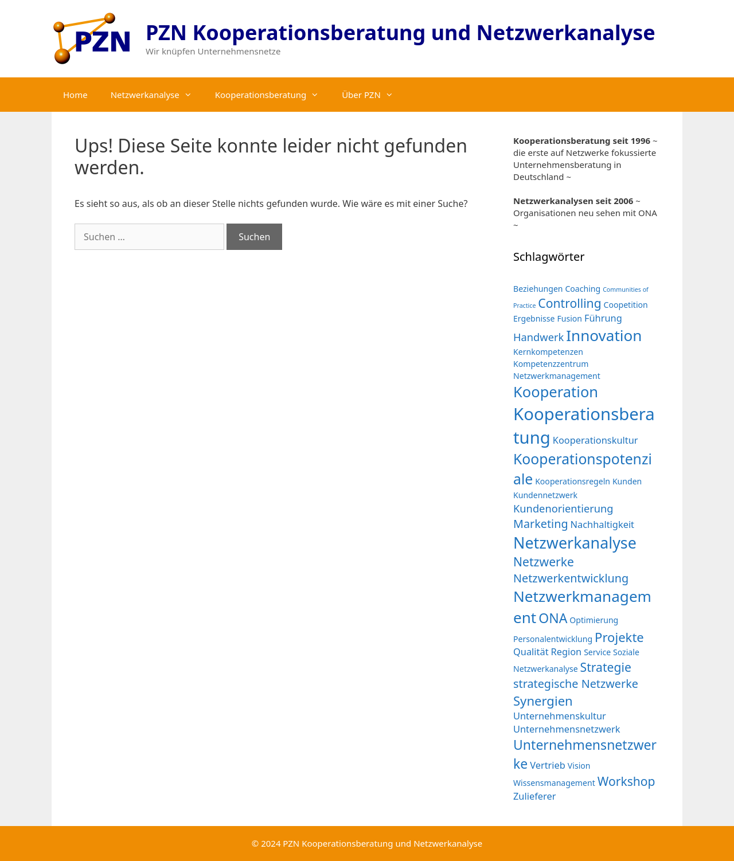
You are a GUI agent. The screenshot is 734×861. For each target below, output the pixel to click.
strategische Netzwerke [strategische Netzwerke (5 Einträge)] (575, 683)
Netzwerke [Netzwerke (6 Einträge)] (543, 561)
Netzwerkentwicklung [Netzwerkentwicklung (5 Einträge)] (570, 578)
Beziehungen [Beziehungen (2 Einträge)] (538, 288)
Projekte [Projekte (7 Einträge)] (619, 636)
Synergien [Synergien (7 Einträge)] (543, 700)
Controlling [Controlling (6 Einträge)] (569, 303)
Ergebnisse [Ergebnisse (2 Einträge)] (534, 318)
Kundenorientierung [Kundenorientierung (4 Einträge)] (563, 508)
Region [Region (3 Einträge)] (565, 651)
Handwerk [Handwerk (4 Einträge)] (538, 337)
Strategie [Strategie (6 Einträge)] (605, 667)
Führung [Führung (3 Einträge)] (603, 317)
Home (75, 94)
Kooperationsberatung (272, 94)
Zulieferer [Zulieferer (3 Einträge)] (534, 796)
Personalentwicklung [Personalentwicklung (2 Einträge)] (552, 638)
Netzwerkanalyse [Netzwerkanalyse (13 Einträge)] (575, 542)
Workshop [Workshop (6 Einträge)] (626, 781)
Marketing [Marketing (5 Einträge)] (540, 523)
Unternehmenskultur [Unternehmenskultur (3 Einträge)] (559, 715)
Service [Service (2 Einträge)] (597, 652)
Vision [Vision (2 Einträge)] (579, 765)
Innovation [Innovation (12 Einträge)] (604, 335)
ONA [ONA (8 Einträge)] (552, 618)
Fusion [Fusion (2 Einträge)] (569, 318)
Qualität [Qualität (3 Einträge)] (531, 651)
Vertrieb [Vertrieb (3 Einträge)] (547, 765)
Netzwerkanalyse (157, 94)
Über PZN (373, 94)
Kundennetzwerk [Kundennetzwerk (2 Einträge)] (545, 495)
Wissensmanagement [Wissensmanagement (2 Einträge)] (554, 782)
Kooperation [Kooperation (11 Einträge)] (555, 391)
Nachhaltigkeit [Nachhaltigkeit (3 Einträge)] (602, 524)
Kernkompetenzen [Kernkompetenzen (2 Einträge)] (548, 351)
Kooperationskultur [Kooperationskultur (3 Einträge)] (595, 440)
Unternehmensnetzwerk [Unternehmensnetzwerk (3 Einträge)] (566, 728)
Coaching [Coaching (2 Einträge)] (582, 288)
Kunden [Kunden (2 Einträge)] (627, 481)
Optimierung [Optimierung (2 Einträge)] (593, 620)
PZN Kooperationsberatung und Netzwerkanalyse (400, 32)
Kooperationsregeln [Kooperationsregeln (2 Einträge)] (572, 481)
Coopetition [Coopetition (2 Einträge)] (626, 304)
